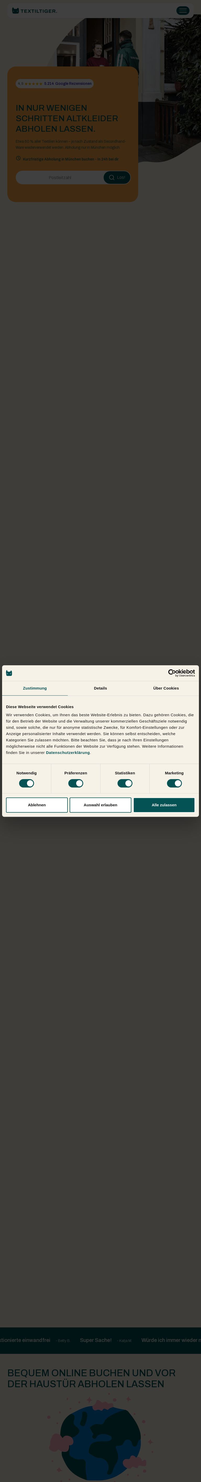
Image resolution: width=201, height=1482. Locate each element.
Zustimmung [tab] (35, 688)
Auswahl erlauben (100, 805)
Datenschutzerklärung (68, 752)
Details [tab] (100, 688)
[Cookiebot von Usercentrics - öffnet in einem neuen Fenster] (172, 673)
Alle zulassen (164, 805)
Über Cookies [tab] (166, 688)
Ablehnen (37, 805)
